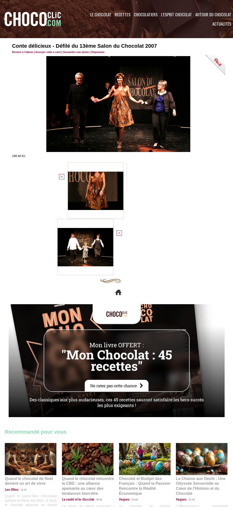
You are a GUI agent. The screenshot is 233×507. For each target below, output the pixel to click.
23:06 (133, 415)
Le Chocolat (100, 14)
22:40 (190, 410)
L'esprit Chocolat (176, 14)
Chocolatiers (146, 14)
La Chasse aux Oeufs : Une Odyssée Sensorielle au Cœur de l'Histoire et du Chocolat (199, 399)
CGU (68, 478)
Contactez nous (19, 478)
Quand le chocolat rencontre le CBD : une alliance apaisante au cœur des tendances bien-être (87, 399)
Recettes (123, 14)
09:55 (95, 410)
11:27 (21, 405)
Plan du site (130, 478)
